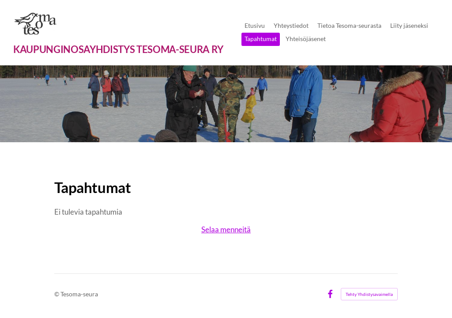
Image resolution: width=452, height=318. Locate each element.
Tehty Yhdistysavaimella (369, 294)
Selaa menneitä (226, 229)
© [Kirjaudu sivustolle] (57, 294)
